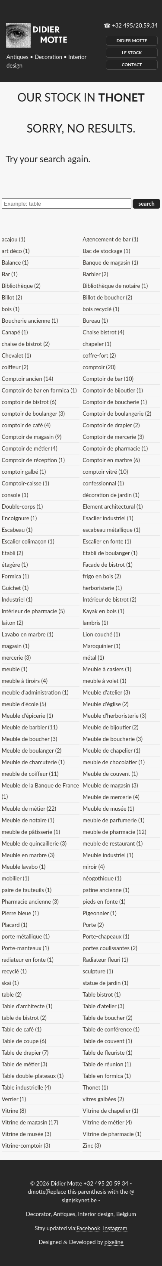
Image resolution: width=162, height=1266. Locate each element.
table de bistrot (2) (24, 1017)
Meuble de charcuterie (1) (33, 762)
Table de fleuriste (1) (107, 1052)
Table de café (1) (21, 1029)
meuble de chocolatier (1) (114, 762)
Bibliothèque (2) (21, 285)
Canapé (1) (15, 332)
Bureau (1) (95, 320)
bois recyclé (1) (101, 309)
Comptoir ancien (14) (27, 378)
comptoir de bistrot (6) (29, 401)
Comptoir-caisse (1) (25, 483)
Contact (132, 64)
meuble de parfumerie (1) (113, 820)
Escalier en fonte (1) (107, 541)
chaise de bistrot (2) (26, 343)
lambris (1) (95, 622)
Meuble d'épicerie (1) (27, 715)
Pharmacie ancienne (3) (30, 901)
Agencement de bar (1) (110, 239)
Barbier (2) (95, 274)
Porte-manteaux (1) (25, 948)
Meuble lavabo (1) (23, 866)
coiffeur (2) (15, 367)
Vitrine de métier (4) (107, 1122)
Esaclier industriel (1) (108, 518)
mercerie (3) (16, 657)
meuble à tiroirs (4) (25, 680)
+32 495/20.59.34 (135, 25)
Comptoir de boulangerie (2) (117, 413)
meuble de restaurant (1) (113, 843)
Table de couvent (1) (107, 1041)
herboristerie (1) (102, 587)
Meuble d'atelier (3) (106, 692)
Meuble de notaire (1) (28, 820)
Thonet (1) (95, 1087)
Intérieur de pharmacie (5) (33, 611)
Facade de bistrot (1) (107, 564)
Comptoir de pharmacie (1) (115, 448)
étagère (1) (15, 564)
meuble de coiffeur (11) (30, 773)
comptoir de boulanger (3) (33, 413)
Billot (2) (12, 297)
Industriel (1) (17, 599)
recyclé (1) (14, 971)
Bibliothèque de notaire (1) (115, 285)
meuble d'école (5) (24, 704)
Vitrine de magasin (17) (30, 1122)
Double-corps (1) (22, 506)
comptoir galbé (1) (24, 471)
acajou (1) (13, 239)
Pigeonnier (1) (100, 913)
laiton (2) (12, 622)
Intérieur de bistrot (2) (109, 599)
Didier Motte (132, 40)
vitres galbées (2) (103, 1099)
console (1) (15, 494)
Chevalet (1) (16, 355)
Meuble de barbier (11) (30, 727)
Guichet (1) (15, 587)
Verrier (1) (14, 1099)
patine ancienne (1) (106, 889)
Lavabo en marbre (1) (28, 634)
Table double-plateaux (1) (33, 1075)
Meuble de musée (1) (108, 808)
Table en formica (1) (106, 1075)
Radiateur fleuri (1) (105, 959)
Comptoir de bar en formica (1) (39, 390)
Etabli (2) (12, 553)
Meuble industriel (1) (108, 855)
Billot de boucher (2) (107, 297)
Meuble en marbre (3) (28, 855)
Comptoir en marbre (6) (111, 460)
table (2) (12, 994)
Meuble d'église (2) (105, 704)
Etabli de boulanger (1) (110, 553)
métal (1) (93, 657)
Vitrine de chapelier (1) (110, 1110)
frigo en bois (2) (102, 576)
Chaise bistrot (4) (103, 332)
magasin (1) (15, 645)
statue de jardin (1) (105, 982)
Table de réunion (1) (107, 1064)
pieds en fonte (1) (104, 901)
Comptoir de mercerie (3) (113, 436)
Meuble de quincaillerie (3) (34, 843)
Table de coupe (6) (24, 1041)
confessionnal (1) (103, 483)
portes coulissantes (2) (110, 948)
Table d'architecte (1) (27, 1006)
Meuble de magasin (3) (110, 785)
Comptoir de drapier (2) (111, 425)
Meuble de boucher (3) (29, 738)
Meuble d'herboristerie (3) (114, 715)
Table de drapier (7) (25, 1052)
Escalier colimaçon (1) (28, 541)
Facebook (88, 1228)
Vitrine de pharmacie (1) (112, 1133)
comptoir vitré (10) (105, 471)
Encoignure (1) (19, 518)
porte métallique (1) (26, 936)
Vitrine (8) (14, 1110)
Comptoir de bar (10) (108, 378)
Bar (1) (10, 274)
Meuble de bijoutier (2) (110, 727)
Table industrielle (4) (26, 1087)
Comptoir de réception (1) (33, 460)
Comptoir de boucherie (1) (115, 401)
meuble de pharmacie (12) (114, 831)
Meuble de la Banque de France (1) (40, 791)
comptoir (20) (99, 367)
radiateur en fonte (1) (28, 959)
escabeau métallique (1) (111, 529)
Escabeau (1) (17, 529)
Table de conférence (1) (111, 1029)
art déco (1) (16, 250)
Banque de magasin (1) (110, 262)
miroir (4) (94, 866)
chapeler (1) (97, 343)
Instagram (115, 1228)
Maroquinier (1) (101, 645)
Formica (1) (15, 576)
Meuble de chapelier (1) (111, 750)
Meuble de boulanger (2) (31, 750)
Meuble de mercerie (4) (111, 797)
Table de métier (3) (24, 1064)
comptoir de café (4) (26, 425)
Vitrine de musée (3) (26, 1133)
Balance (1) (15, 262)
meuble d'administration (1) (35, 692)
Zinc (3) (92, 1145)
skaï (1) (10, 982)
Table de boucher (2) (107, 1017)
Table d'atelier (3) (103, 1006)
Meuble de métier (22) (29, 808)
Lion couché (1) (101, 634)
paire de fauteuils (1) (27, 889)
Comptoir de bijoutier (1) (113, 390)
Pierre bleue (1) (20, 913)
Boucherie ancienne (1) (30, 320)
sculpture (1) (98, 971)
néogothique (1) (102, 878)
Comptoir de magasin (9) (31, 436)
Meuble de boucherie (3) (113, 738)
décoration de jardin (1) (111, 494)
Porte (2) (93, 924)
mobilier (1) (15, 878)
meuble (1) (15, 669)
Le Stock (132, 52)
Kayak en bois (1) (103, 611)
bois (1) (10, 309)
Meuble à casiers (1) (107, 669)
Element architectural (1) (113, 506)
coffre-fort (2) (99, 355)
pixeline (114, 1241)
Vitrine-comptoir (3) (26, 1145)
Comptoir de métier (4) (29, 448)
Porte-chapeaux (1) (106, 936)
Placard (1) (15, 924)
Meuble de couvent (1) (110, 773)
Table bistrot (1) (102, 994)
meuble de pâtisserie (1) (31, 831)
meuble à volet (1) (104, 680)
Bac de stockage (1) (106, 250)
